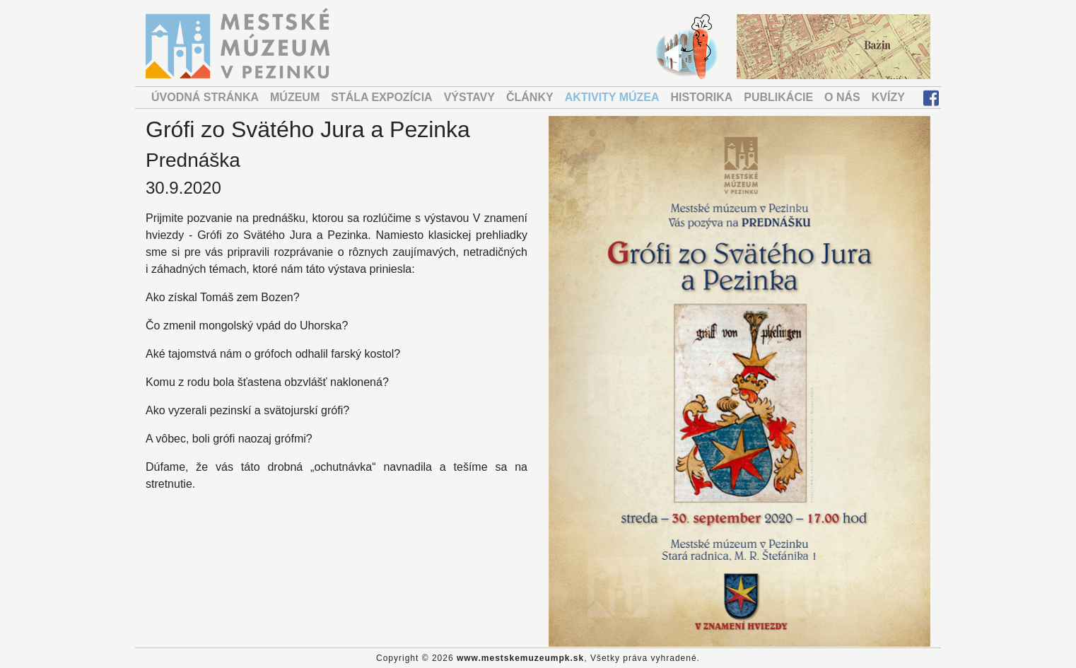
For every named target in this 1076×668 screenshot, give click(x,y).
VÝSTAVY (469, 97)
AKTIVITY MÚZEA (612, 97)
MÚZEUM (295, 97)
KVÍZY (888, 97)
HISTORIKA (702, 97)
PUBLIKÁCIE (778, 97)
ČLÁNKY (530, 97)
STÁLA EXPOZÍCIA (381, 97)
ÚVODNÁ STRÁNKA (205, 97)
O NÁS (842, 97)
